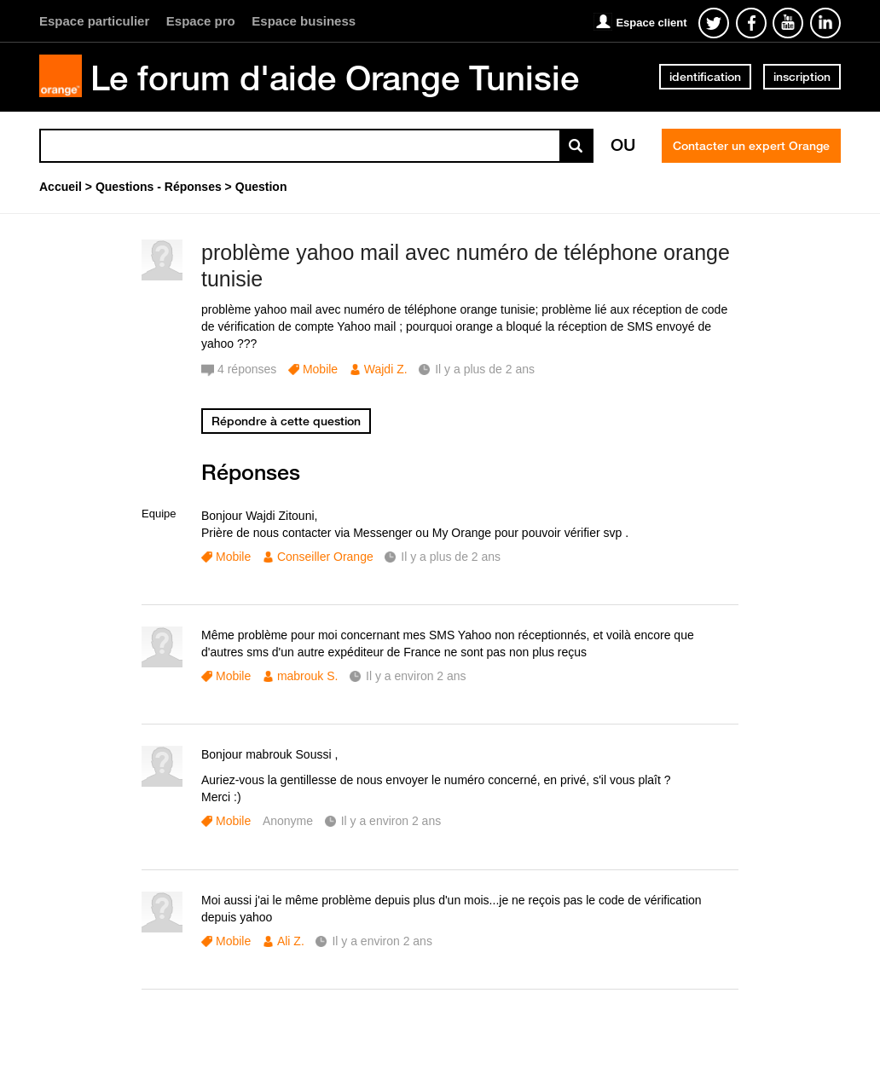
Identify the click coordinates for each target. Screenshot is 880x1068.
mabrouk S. (308, 676)
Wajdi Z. (386, 369)
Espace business (304, 21)
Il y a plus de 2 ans (451, 556)
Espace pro (200, 21)
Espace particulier (94, 21)
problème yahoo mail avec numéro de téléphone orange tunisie (465, 265)
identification (705, 76)
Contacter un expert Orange (751, 145)
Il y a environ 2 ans (416, 676)
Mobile (320, 369)
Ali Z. (290, 941)
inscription (802, 76)
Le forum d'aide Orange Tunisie (334, 77)
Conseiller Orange (325, 556)
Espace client (651, 22)
